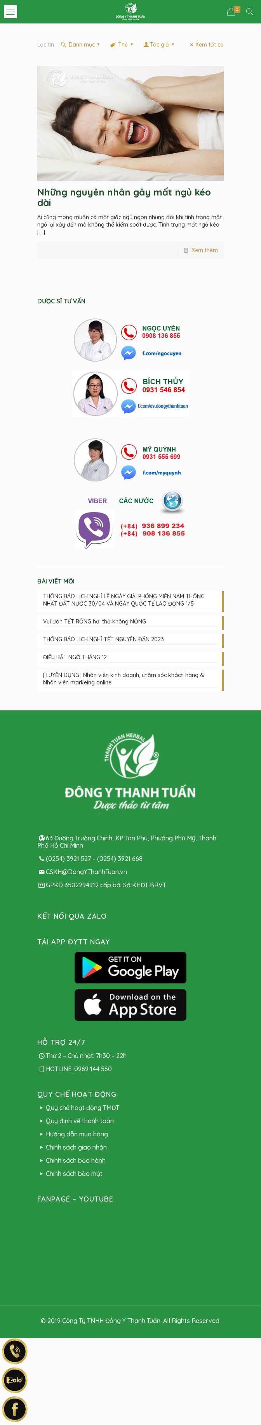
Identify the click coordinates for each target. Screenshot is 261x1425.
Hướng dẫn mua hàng (72, 1134)
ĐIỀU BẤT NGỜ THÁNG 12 (75, 657)
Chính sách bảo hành (71, 1160)
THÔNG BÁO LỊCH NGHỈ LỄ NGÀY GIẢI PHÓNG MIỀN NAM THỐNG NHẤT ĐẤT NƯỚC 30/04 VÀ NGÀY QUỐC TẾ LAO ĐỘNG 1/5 (124, 600)
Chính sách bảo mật (70, 1173)
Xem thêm (204, 250)
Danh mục (81, 44)
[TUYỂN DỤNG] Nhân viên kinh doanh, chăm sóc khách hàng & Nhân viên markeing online (123, 679)
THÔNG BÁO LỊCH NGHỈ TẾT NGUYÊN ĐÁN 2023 (103, 639)
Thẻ (122, 44)
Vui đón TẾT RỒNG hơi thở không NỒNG (94, 621)
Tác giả (159, 44)
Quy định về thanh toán (75, 1121)
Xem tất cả (206, 44)
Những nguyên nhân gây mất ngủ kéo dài (124, 197)
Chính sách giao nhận (72, 1147)
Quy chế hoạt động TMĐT (78, 1108)
